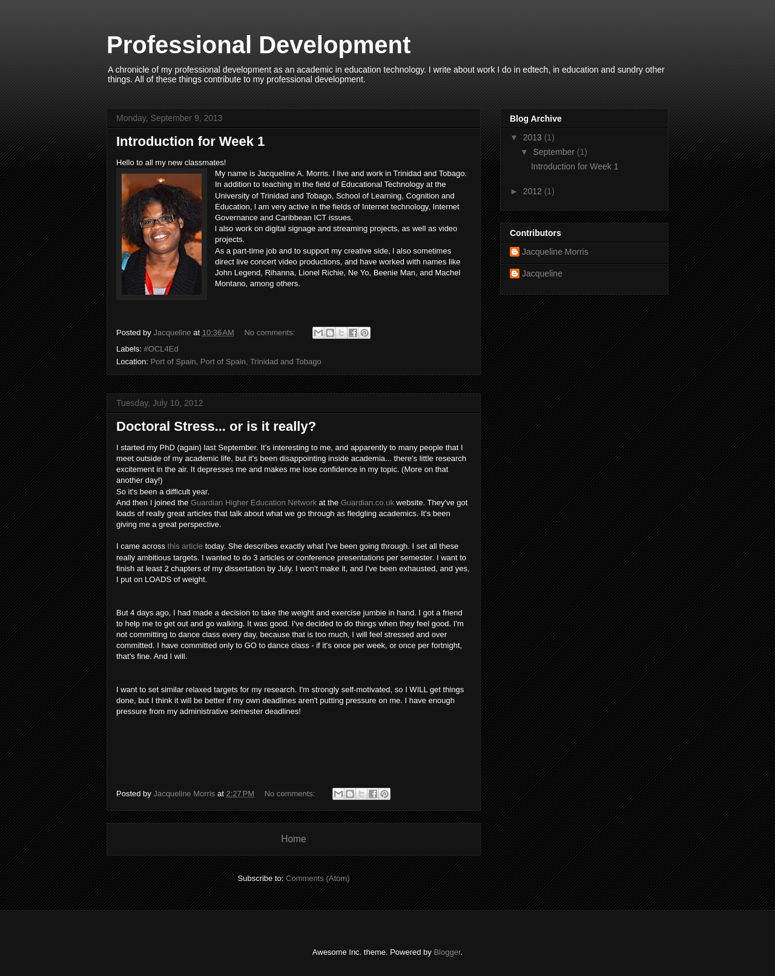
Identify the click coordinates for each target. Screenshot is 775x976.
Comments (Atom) (317, 878)
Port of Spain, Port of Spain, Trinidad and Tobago (235, 361)
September (554, 152)
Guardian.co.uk (367, 502)
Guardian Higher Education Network (254, 502)
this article (185, 546)
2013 (533, 137)
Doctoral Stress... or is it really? (216, 426)
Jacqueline (542, 273)
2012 (533, 191)
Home (293, 839)
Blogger (447, 952)
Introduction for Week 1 (190, 141)
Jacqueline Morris (555, 252)
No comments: (270, 332)
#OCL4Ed (161, 348)
